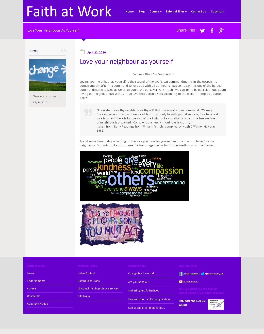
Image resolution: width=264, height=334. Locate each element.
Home (130, 11)
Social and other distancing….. (146, 308)
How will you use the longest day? (149, 299)
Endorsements (36, 281)
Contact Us (198, 11)
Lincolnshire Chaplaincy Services (98, 288)
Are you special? (138, 282)
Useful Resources (89, 281)
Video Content (86, 273)
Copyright (217, 11)
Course (155, 11)
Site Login (84, 296)
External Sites (176, 11)
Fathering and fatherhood (143, 290)
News (30, 273)
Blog (142, 11)
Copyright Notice (37, 303)
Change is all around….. (47, 96)
